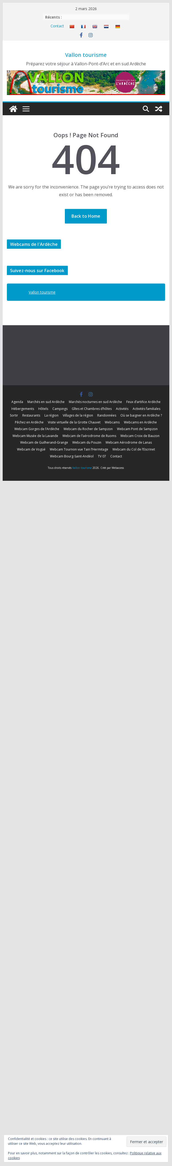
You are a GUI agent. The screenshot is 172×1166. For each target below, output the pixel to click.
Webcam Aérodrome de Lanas (129, 442)
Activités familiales (146, 408)
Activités (122, 408)
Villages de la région (78, 415)
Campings (60, 408)
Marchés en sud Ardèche (46, 402)
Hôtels (43, 408)
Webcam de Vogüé (31, 449)
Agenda (17, 402)
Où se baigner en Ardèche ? (141, 415)
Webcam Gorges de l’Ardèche (36, 429)
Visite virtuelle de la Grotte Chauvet (74, 422)
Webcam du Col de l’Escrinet (133, 449)
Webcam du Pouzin (86, 442)
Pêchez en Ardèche (29, 422)
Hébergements (22, 408)
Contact (57, 25)
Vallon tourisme (86, 54)
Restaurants (31, 415)
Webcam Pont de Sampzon (137, 429)
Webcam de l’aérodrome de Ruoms (89, 436)
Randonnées (106, 415)
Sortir (14, 415)
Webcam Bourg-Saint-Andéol (72, 456)
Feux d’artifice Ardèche (143, 402)
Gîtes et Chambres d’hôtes (92, 408)
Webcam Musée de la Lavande (35, 436)
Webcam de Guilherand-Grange (44, 442)
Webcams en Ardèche (140, 422)
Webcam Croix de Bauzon (140, 436)
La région (51, 415)
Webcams (112, 422)
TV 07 (102, 456)
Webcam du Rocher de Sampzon (88, 429)
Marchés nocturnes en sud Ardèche (95, 402)
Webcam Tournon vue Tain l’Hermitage (79, 449)
